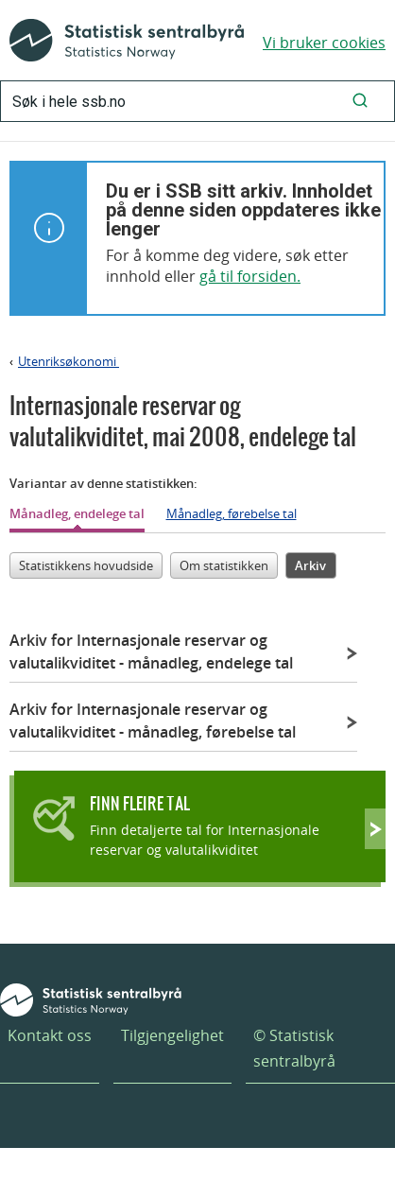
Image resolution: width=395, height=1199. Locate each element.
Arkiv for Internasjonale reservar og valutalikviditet (151, 651)
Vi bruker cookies (324, 42)
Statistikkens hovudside (86, 565)
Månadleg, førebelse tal (231, 513)
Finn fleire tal (140, 803)
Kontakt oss (50, 1035)
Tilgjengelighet (172, 1035)
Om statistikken (224, 565)
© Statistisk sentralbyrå (294, 1048)
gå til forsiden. (250, 276)
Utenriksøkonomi (68, 361)
